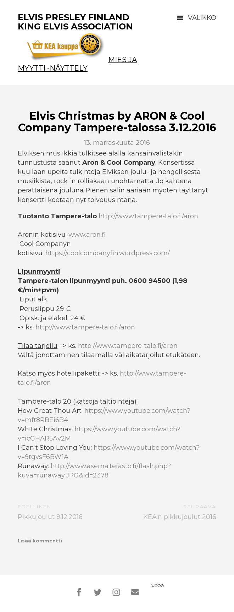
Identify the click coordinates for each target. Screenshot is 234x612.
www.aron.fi (87, 235)
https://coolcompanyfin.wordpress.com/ (107, 253)
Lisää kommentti (40, 540)
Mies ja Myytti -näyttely (77, 63)
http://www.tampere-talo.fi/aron (148, 216)
